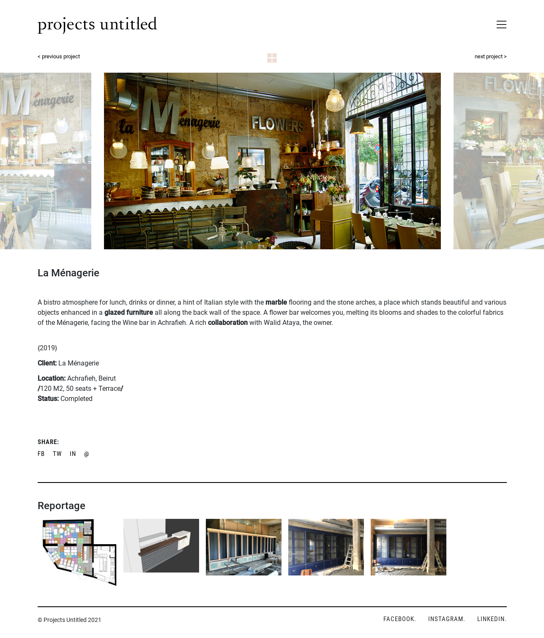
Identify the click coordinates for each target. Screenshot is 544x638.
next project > (491, 56)
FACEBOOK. (399, 619)
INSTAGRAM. (446, 619)
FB (41, 454)
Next (493, 160)
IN (73, 454)
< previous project (59, 56)
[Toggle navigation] (499, 23)
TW (57, 454)
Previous (51, 160)
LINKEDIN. (492, 619)
